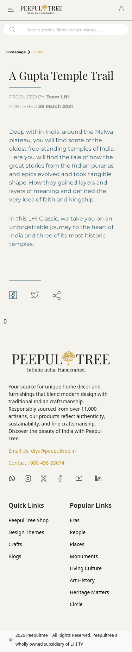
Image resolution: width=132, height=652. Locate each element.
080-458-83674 (47, 462)
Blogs (14, 556)
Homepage (16, 52)
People (78, 532)
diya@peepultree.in (53, 450)
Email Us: (42, 451)
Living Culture (86, 568)
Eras (75, 520)
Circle (76, 604)
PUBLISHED (41, 106)
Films (38, 52)
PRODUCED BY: (39, 96)
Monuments (84, 556)
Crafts (15, 544)
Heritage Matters (89, 592)
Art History (82, 580)
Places (77, 544)
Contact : (36, 463)
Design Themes (26, 532)
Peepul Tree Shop (28, 520)
